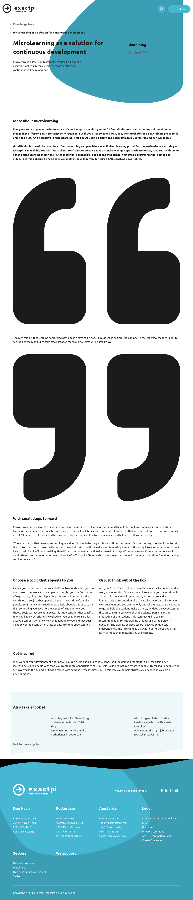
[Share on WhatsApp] (143, 53)
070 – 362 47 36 (22, 827)
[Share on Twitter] (140, 53)
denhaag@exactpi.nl (25, 831)
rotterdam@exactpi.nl (69, 835)
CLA (144, 822)
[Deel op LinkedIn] (136, 53)
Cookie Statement (153, 840)
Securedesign (67, 892)
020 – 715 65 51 (108, 831)
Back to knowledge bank (27, 744)
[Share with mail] (146, 53)
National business (23, 863)
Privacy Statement (153, 831)
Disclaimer (148, 827)
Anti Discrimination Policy (157, 835)
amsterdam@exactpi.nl (112, 835)
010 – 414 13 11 (65, 831)
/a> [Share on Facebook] (131, 53)
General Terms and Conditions (160, 818)
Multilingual (20, 867)
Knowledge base (23, 24)
